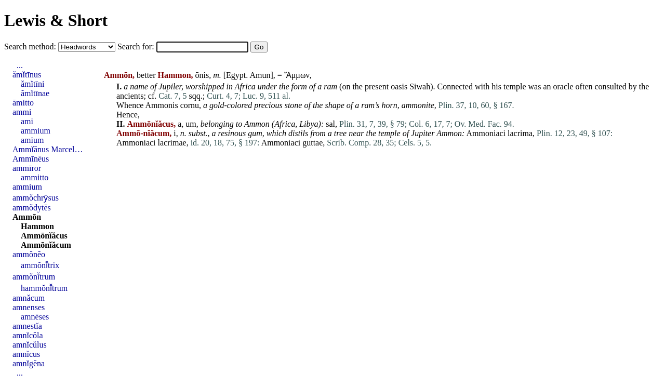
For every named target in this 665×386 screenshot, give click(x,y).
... (20, 65)
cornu (189, 105)
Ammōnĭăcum (46, 245)
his (496, 86)
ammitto (34, 177)
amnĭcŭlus (29, 344)
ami (27, 121)
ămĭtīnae (35, 93)
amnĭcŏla (27, 335)
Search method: (31, 46)
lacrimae (172, 142)
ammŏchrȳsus (35, 197)
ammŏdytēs (31, 207)
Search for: (136, 46)
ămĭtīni (32, 83)
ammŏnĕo (28, 254)
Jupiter (422, 133)
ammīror (26, 168)
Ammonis (161, 105)
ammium (35, 130)
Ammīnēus (30, 158)
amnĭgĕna (28, 363)
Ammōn (26, 216)
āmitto (23, 102)
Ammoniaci (486, 133)
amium (32, 140)
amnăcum (28, 298)
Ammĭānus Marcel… (47, 149)
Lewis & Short (56, 20)
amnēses (35, 316)
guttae (312, 142)
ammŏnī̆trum (33, 276)
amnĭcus (26, 354)
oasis (399, 86)
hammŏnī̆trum (44, 288)
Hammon (37, 226)
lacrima (520, 133)
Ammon (257, 123)
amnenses (28, 307)
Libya (308, 123)
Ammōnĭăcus (44, 235)
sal (330, 123)
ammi (21, 112)
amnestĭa (27, 326)
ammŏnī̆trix (40, 265)
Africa (245, 86)
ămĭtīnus (26, 74)
